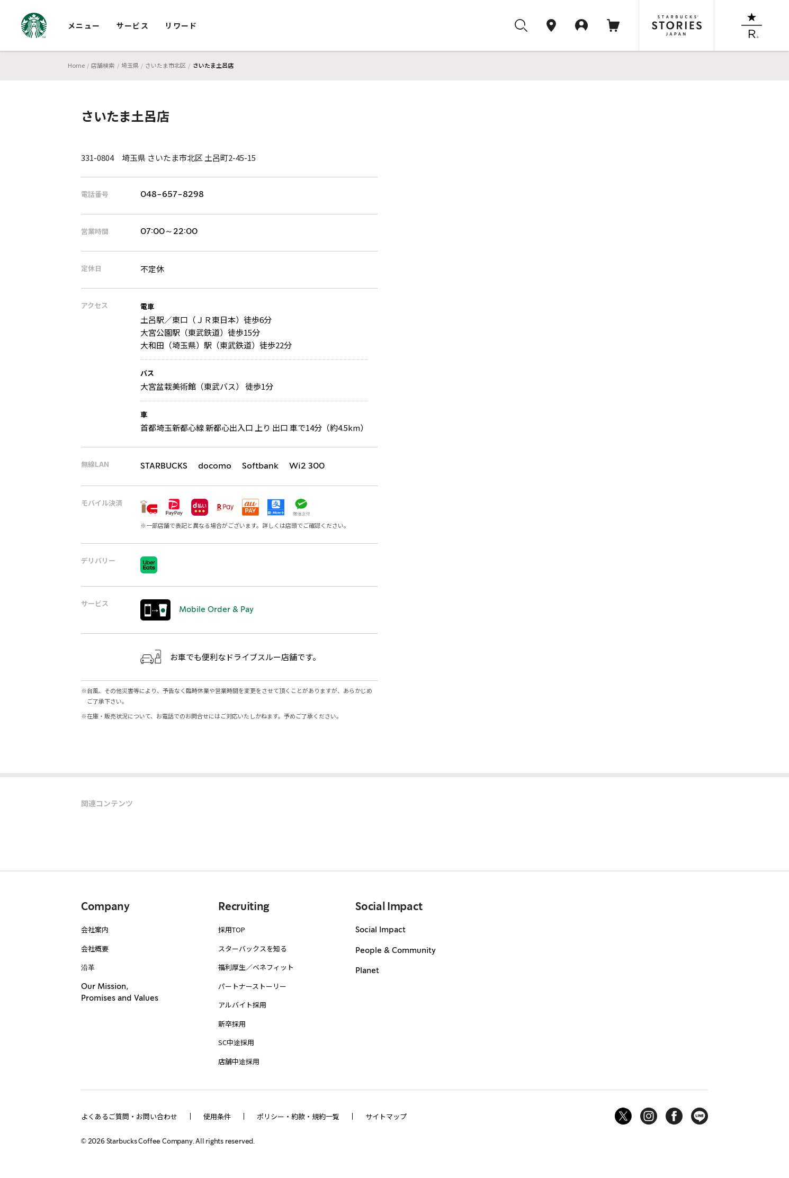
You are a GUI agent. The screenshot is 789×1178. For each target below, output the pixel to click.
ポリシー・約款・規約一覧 (298, 1116)
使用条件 (217, 1116)
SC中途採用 (236, 1042)
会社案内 (95, 929)
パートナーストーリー (252, 986)
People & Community (395, 951)
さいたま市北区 (165, 65)
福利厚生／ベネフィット (256, 967)
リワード (181, 25)
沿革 (88, 967)
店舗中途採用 (238, 1061)
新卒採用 (232, 1024)
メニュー (84, 25)
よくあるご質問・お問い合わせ (129, 1116)
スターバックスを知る (252, 948)
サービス (132, 25)
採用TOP (231, 929)
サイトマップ (386, 1116)
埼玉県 (130, 65)
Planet (367, 971)
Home (76, 65)
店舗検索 (102, 65)
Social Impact (380, 930)
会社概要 (95, 948)
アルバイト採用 (242, 1005)
